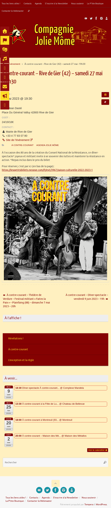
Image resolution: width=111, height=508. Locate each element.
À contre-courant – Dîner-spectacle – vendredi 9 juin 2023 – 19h (87, 296)
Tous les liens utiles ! (11, 3)
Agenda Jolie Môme (47, 145)
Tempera (88, 504)
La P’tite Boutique (95, 3)
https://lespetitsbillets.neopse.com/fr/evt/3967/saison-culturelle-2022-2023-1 (47, 170)
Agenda (38, 3)
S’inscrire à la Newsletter (56, 3)
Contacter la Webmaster (13, 11)
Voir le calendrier (97, 450)
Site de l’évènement (17, 140)
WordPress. (101, 504)
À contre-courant (22, 145)
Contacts (28, 3)
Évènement (14, 64)
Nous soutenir (77, 3)
